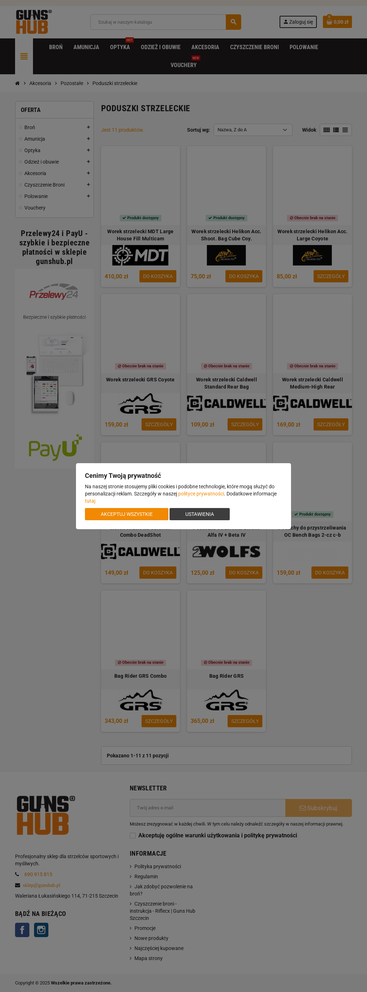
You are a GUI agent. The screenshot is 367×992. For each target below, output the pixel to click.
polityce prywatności (201, 494)
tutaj (90, 501)
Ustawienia (199, 514)
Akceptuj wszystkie (127, 514)
